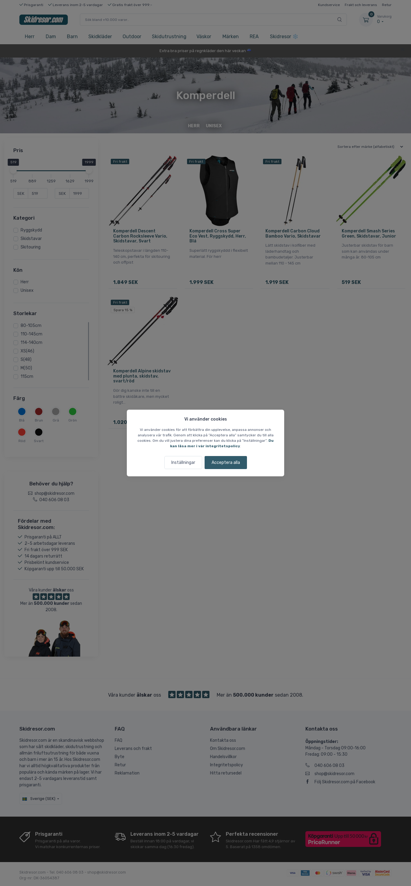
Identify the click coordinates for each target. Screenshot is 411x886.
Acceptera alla (226, 462)
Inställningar (183, 462)
